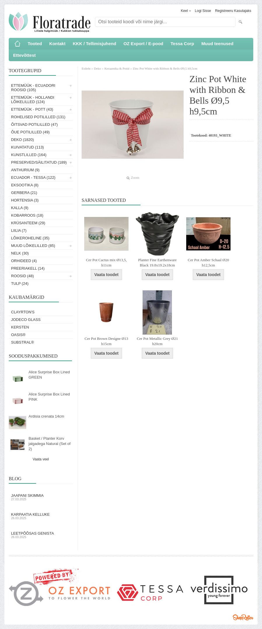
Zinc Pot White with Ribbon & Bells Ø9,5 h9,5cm (165, 68)
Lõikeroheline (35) (30, 238)
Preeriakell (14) (28, 268)
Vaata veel (41, 459)
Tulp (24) (20, 283)
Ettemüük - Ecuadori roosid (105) (33, 87)
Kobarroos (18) (27, 215)
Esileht (86, 68)
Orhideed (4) (24, 261)
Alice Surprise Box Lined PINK (49, 397)
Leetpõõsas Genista (41, 535)
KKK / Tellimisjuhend (94, 43)
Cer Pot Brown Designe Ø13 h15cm (106, 341)
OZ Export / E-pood (143, 43)
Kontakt (57, 43)
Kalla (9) (19, 208)
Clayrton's (23, 312)
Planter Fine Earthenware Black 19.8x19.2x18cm (157, 262)
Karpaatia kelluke (41, 516)
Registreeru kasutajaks (233, 11)
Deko (97, 68)
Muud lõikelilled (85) (33, 245)
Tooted (35, 43)
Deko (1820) (22, 139)
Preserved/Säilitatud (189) (39, 162)
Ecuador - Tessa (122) (33, 177)
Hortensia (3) (24, 200)
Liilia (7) (19, 230)
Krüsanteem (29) (28, 223)
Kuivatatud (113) (27, 147)
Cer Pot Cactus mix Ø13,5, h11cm (106, 262)
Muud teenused (217, 43)
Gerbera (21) (24, 192)
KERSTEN (20, 327)
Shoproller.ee (243, 617)
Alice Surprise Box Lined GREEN (49, 374)
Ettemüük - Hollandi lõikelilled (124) (32, 99)
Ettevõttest (24, 55)
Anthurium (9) (25, 170)
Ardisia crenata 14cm (46, 416)
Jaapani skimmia (41, 497)
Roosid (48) (22, 276)
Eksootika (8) (24, 185)
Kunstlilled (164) (28, 155)
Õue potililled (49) (30, 132)
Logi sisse (203, 11)
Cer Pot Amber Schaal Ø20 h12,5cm (208, 262)
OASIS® (18, 335)
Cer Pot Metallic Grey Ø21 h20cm (157, 341)
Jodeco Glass (26, 319)
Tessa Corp (182, 43)
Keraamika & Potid (116, 68)
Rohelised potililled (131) (38, 117)
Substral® (22, 342)
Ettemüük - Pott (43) (32, 109)
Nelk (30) (20, 253)
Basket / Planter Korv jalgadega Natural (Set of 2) (50, 443)
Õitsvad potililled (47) (34, 124)
